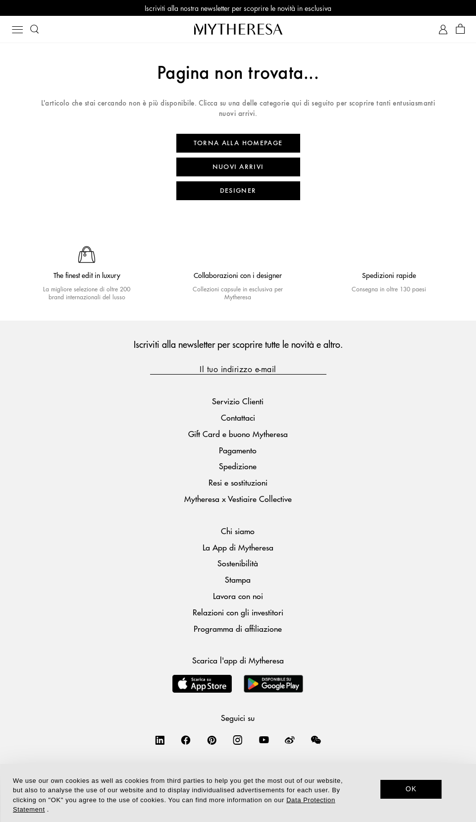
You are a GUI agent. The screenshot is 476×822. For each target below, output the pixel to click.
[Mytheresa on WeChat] (316, 739)
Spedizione (238, 466)
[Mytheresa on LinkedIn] (160, 739)
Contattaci (238, 417)
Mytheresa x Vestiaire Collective (238, 498)
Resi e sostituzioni (238, 482)
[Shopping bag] (460, 29)
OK (411, 789)
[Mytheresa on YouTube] (264, 739)
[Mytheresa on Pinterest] (212, 739)
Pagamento (238, 450)
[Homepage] (238, 29)
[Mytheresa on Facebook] (185, 739)
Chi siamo (238, 531)
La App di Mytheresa (238, 547)
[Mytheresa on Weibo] (289, 739)
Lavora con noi (238, 596)
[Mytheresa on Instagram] (237, 739)
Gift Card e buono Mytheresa (238, 433)
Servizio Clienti (238, 401)
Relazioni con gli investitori (238, 612)
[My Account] (443, 29)
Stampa (238, 579)
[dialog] (238, 793)
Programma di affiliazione (238, 628)
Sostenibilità (237, 563)
